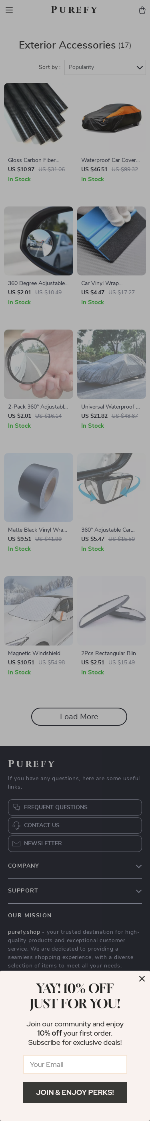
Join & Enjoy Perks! (75, 1092)
